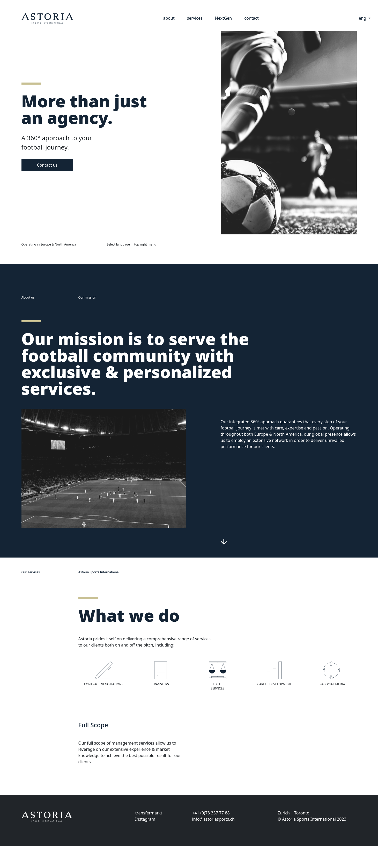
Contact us (47, 165)
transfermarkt (148, 813)
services (195, 18)
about (169, 18)
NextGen (223, 18)
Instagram (145, 819)
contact (251, 18)
